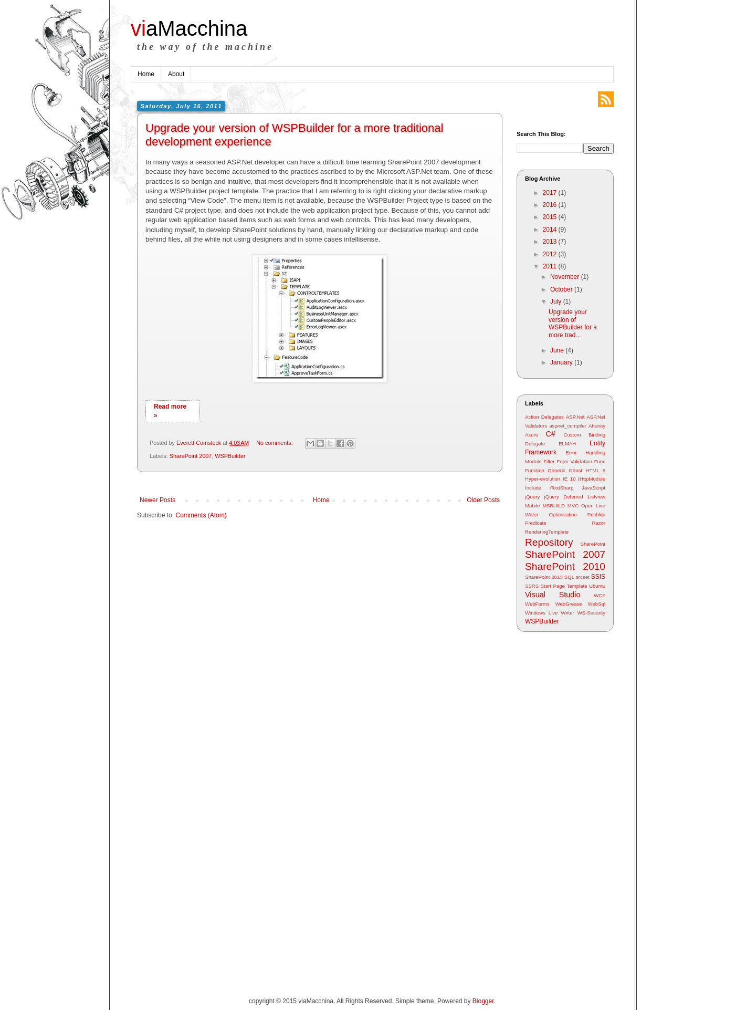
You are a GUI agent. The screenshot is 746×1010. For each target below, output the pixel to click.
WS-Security (591, 613)
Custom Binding (584, 435)
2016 (551, 205)
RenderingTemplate (547, 532)
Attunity (597, 426)
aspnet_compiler (567, 426)
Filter (548, 461)
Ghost (575, 470)
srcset (583, 577)
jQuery (532, 496)
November (565, 276)
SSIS (598, 576)
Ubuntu (597, 586)
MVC (573, 505)
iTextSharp (561, 488)
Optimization (562, 514)
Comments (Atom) (200, 515)
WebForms (537, 604)
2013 (551, 241)
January (562, 362)
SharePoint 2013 (544, 577)
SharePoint (593, 544)
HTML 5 (595, 470)
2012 (551, 254)
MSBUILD (553, 505)
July (556, 301)
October (562, 289)
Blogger (483, 1001)
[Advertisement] (559, 805)
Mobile (532, 505)
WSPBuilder (230, 456)
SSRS (532, 586)
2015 (551, 217)
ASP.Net (575, 417)
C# (550, 434)
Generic (556, 470)
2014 (551, 229)
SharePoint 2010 (565, 566)
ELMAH (567, 443)
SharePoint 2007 (191, 456)
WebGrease (568, 604)
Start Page (553, 586)
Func (599, 461)
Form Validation (574, 461)
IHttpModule (591, 479)
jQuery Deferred (563, 496)
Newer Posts (157, 500)
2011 (551, 266)
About (176, 74)
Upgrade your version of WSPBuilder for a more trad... (573, 323)
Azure (531, 435)
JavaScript (593, 488)
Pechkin (596, 514)
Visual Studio (552, 594)
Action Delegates (544, 417)
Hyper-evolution (542, 479)
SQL (569, 577)
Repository (549, 542)
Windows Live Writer (549, 613)
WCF (599, 595)
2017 (551, 192)
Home (146, 74)
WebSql (596, 604)
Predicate (536, 523)
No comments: (275, 443)
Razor (598, 523)
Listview (596, 496)
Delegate (535, 443)
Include (533, 488)
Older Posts (483, 500)
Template (577, 586)
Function (534, 470)
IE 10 (569, 479)
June (557, 350)
